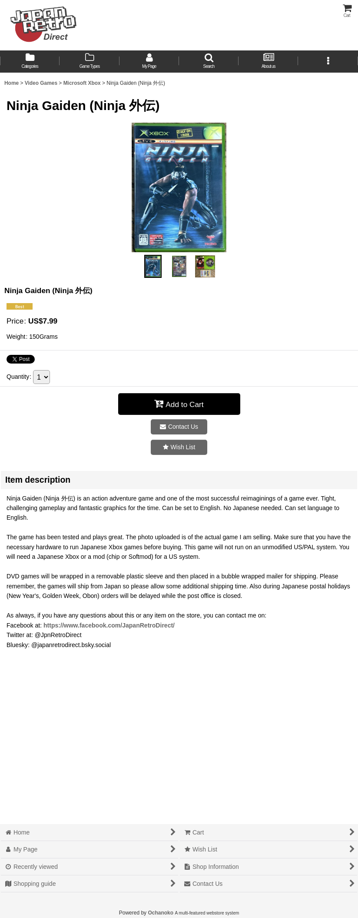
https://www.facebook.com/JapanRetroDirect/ (109, 625)
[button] (209, 61)
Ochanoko (160, 913)
